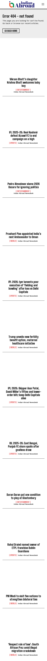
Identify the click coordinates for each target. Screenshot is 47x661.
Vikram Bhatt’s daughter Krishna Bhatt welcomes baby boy (23, 83)
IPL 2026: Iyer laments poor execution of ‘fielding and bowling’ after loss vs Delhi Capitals (23, 286)
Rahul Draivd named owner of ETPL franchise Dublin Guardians (23, 548)
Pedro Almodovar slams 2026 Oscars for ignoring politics (24, 185)
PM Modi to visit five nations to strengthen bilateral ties (23, 597)
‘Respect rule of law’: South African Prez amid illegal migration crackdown (23, 648)
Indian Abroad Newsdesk (23, 92)
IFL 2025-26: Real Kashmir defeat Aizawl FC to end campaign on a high (23, 136)
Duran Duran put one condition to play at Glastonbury (23, 496)
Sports (13, 143)
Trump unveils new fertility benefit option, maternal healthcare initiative (23, 340)
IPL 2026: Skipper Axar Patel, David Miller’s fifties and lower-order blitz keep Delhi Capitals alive (23, 393)
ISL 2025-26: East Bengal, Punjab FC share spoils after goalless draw (23, 447)
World (13, 241)
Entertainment (23, 90)
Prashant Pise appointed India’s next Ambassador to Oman (23, 235)
